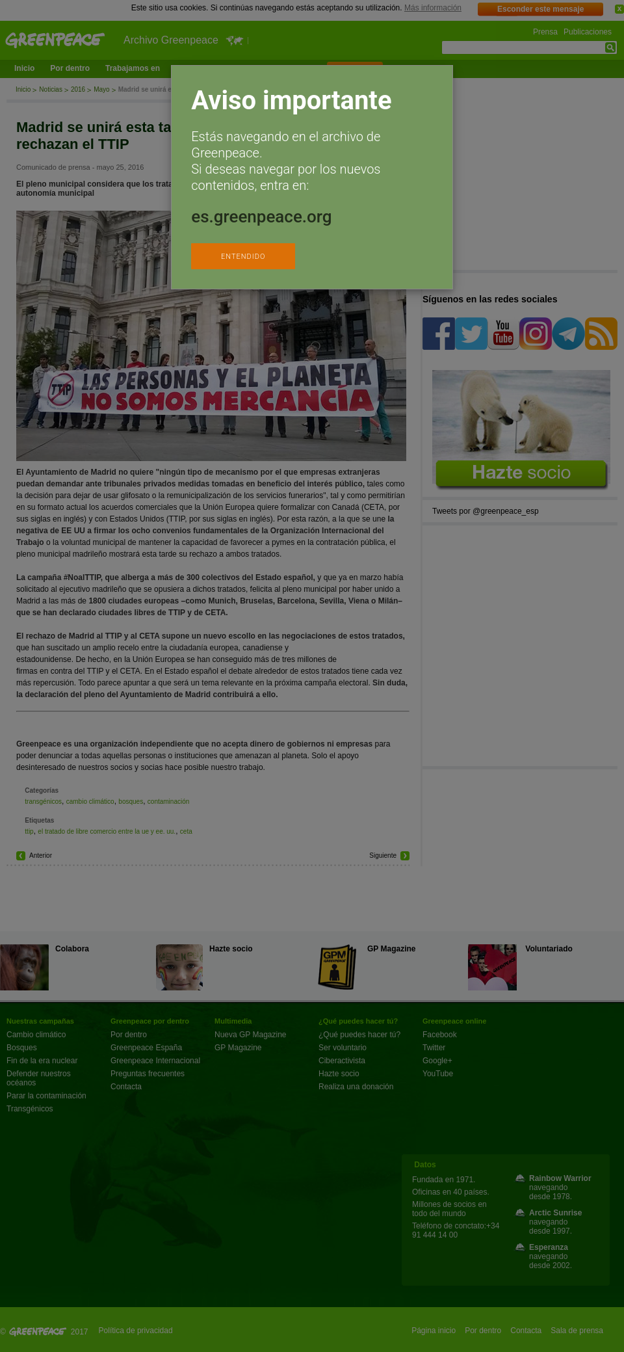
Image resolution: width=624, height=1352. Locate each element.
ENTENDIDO (243, 256)
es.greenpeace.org (261, 216)
